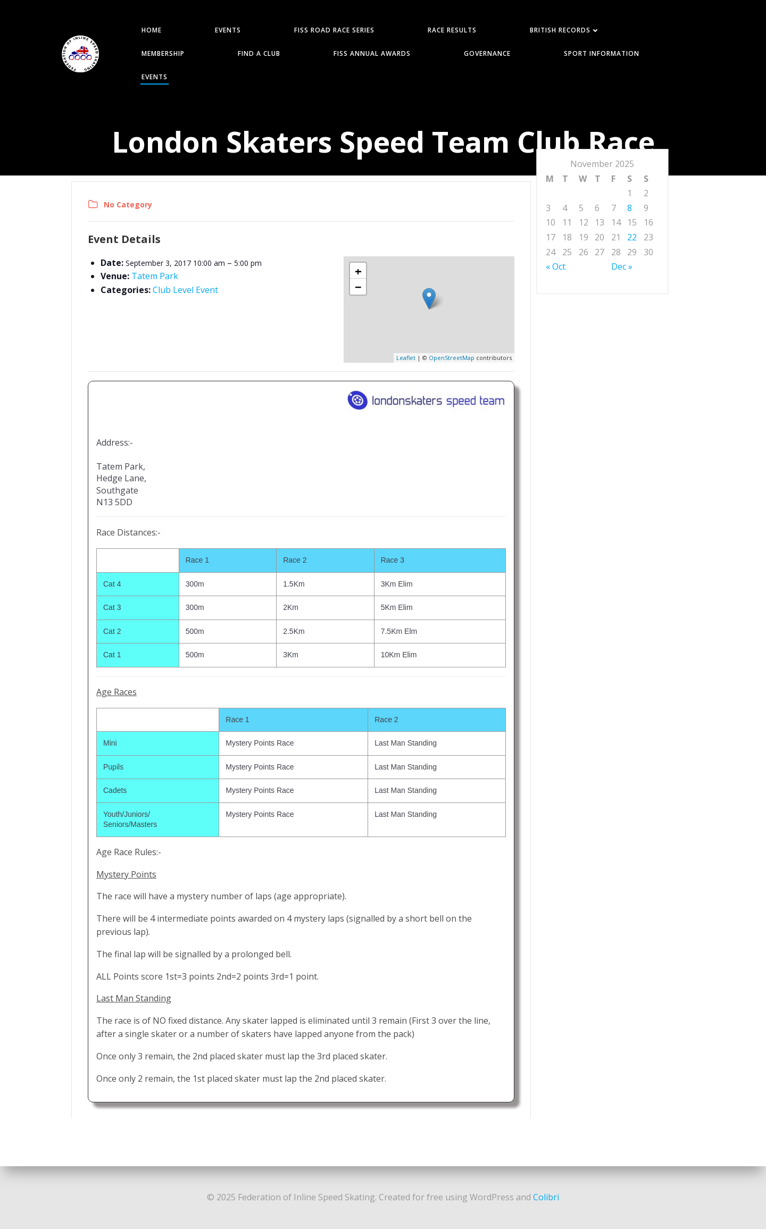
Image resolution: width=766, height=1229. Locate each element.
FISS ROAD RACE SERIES (334, 30)
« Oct (555, 266)
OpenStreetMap (451, 358)
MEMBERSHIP (163, 53)
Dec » (621, 266)
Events (154, 76)
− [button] (358, 287)
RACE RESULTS (452, 30)
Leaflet (405, 358)
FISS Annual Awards (372, 53)
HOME (151, 30)
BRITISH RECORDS (565, 30)
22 (632, 237)
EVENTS (228, 30)
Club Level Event (185, 290)
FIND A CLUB (259, 53)
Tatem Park (154, 276)
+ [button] (358, 271)
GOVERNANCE (487, 53)
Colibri (546, 1197)
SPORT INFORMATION (601, 53)
